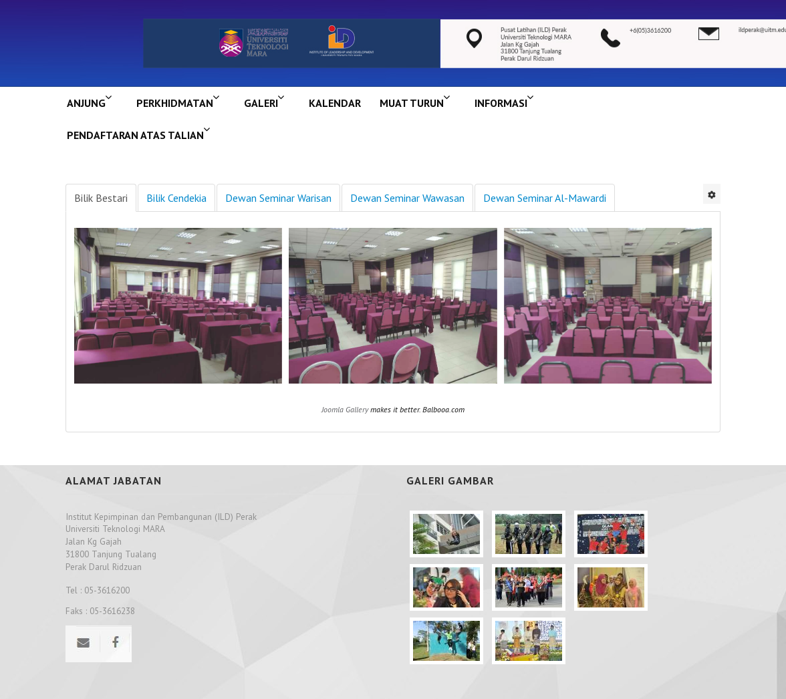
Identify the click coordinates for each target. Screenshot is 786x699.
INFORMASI (501, 103)
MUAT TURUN (412, 103)
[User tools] (711, 194)
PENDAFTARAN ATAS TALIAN (135, 135)
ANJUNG (86, 103)
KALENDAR (335, 103)
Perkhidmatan (174, 103)
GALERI (261, 103)
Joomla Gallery (344, 409)
